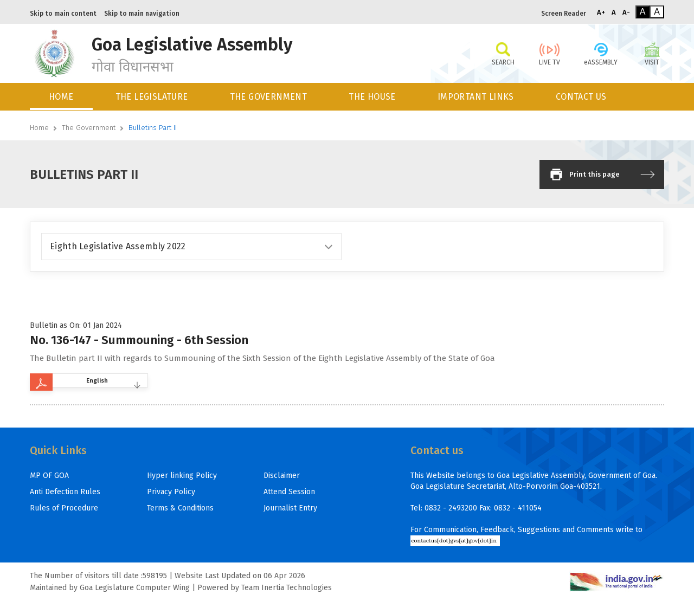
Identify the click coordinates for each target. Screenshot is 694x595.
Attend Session (289, 491)
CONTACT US (581, 97)
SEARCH (503, 53)
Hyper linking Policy (182, 475)
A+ (601, 12)
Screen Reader (563, 13)
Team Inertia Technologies (286, 587)
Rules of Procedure (64, 508)
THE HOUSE (372, 97)
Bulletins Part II (152, 127)
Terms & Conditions (180, 508)
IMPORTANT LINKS (476, 97)
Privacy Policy (171, 491)
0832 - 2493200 (451, 508)
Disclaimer (282, 475)
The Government (88, 127)
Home (39, 127)
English (114, 382)
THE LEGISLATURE (151, 97)
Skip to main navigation (141, 13)
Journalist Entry (290, 508)
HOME (61, 97)
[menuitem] (62, 97)
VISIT (652, 53)
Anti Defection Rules (65, 491)
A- (626, 12)
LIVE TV (549, 53)
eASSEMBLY (601, 53)
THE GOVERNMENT (268, 97)
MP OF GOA (49, 475)
